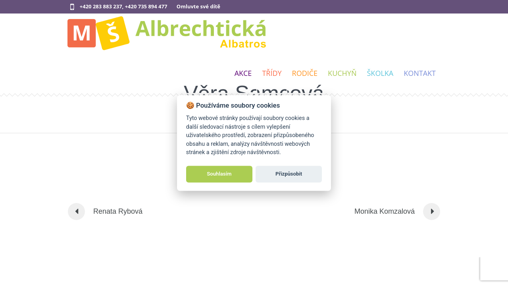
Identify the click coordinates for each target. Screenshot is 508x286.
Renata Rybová (117, 211)
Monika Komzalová (384, 211)
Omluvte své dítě (198, 6)
